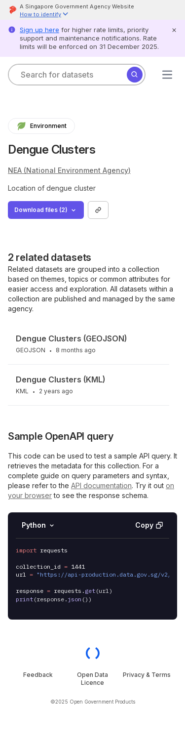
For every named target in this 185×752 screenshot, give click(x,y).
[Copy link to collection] (98, 210)
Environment (41, 126)
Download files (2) (45, 210)
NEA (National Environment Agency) (69, 170)
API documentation (101, 485)
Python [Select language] (39, 525)
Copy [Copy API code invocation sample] (149, 525)
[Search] (135, 75)
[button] (44, 15)
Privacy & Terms (147, 674)
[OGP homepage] (92, 653)
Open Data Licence (92, 678)
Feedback (38, 674)
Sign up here (39, 30)
